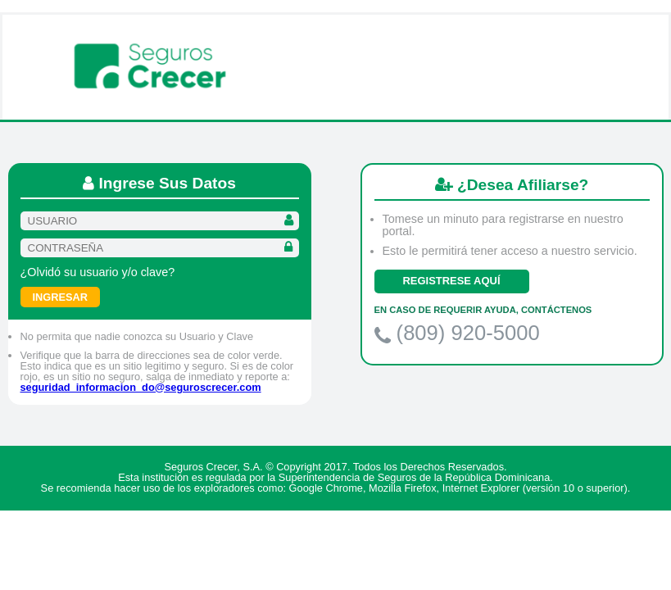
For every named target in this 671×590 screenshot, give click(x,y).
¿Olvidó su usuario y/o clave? (97, 272)
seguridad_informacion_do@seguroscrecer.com (140, 387)
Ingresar (60, 297)
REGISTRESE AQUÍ (452, 281)
